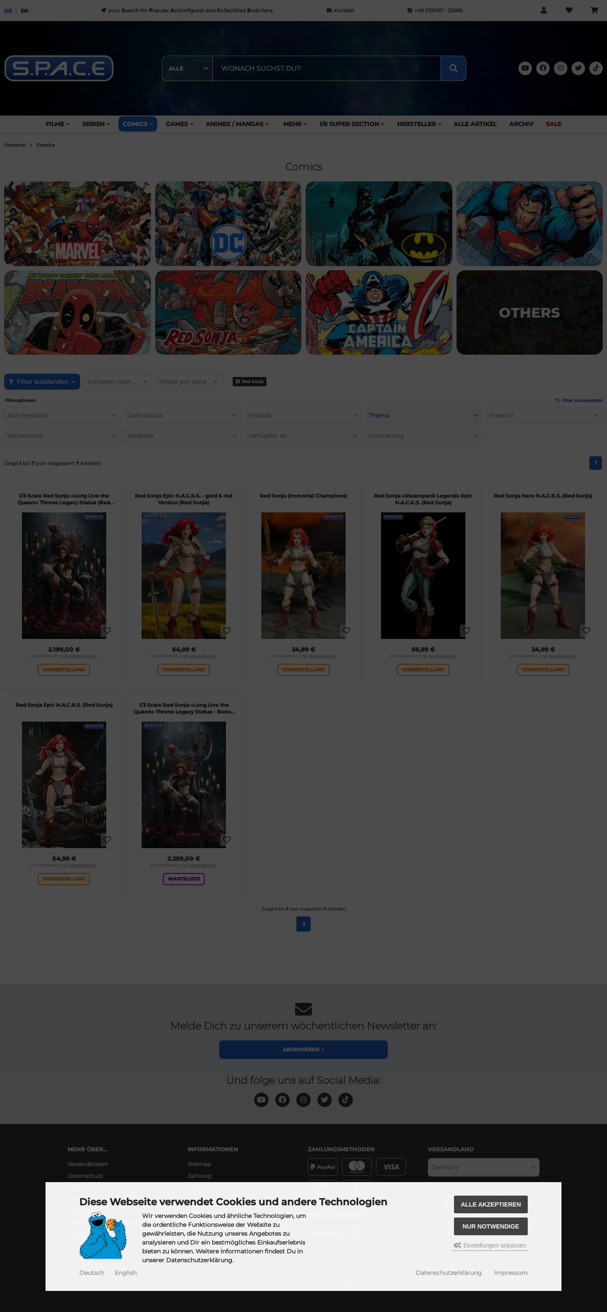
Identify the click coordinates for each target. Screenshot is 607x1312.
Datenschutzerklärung (449, 1273)
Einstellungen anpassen (490, 1245)
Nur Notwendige (490, 1226)
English (126, 1273)
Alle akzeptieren (491, 1204)
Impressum (511, 1273)
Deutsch (91, 1273)
